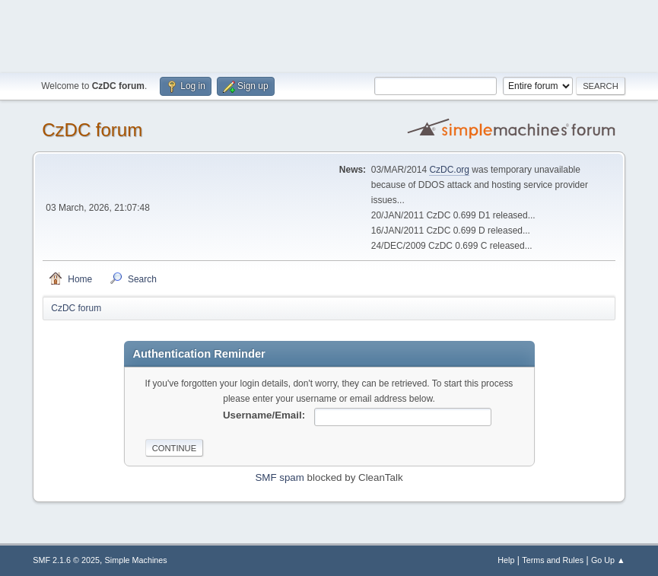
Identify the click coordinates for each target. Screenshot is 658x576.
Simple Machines (136, 560)
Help (505, 560)
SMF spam (279, 477)
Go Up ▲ (608, 560)
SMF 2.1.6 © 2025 (66, 560)
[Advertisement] (329, 34)
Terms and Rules (552, 560)
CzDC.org (449, 169)
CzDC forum (92, 129)
